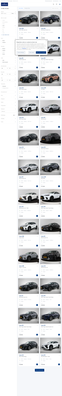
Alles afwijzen (31, 52)
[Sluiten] (46, 41)
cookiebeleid (24, 48)
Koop (19, 36)
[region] (31, 47)
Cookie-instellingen (20, 52)
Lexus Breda (21, 8)
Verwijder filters (27, 8)
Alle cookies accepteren (41, 52)
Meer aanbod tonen (39, 370)
